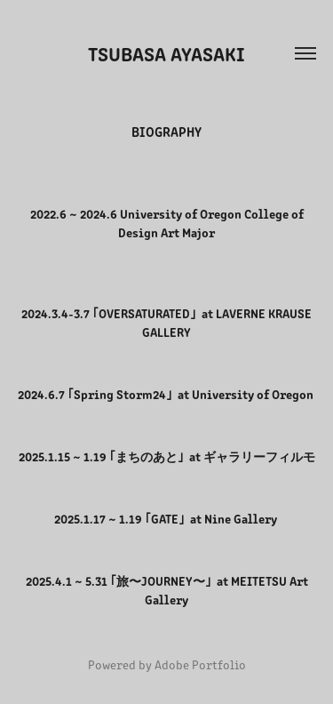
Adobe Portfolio (200, 664)
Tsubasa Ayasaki (166, 53)
